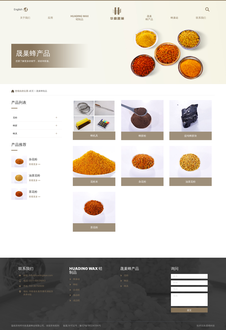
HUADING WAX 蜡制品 (79, 17)
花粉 (15, 117)
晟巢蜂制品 (41, 91)
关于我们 (25, 17)
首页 (31, 91)
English (18, 9)
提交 (189, 310)
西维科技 (210, 326)
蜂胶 (15, 125)
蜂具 (15, 133)
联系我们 (201, 17)
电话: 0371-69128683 (34, 281)
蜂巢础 (174, 17)
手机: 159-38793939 (33, 286)
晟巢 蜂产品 (149, 17)
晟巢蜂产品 (129, 269)
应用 (50, 17)
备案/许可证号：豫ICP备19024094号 (82, 326)
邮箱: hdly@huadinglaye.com (38, 275)
